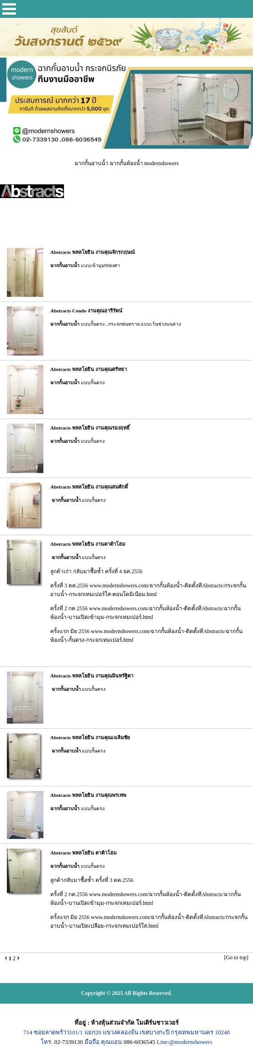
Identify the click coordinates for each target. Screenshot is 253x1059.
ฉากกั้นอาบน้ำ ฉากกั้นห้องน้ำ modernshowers (126, 163)
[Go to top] (236, 957)
